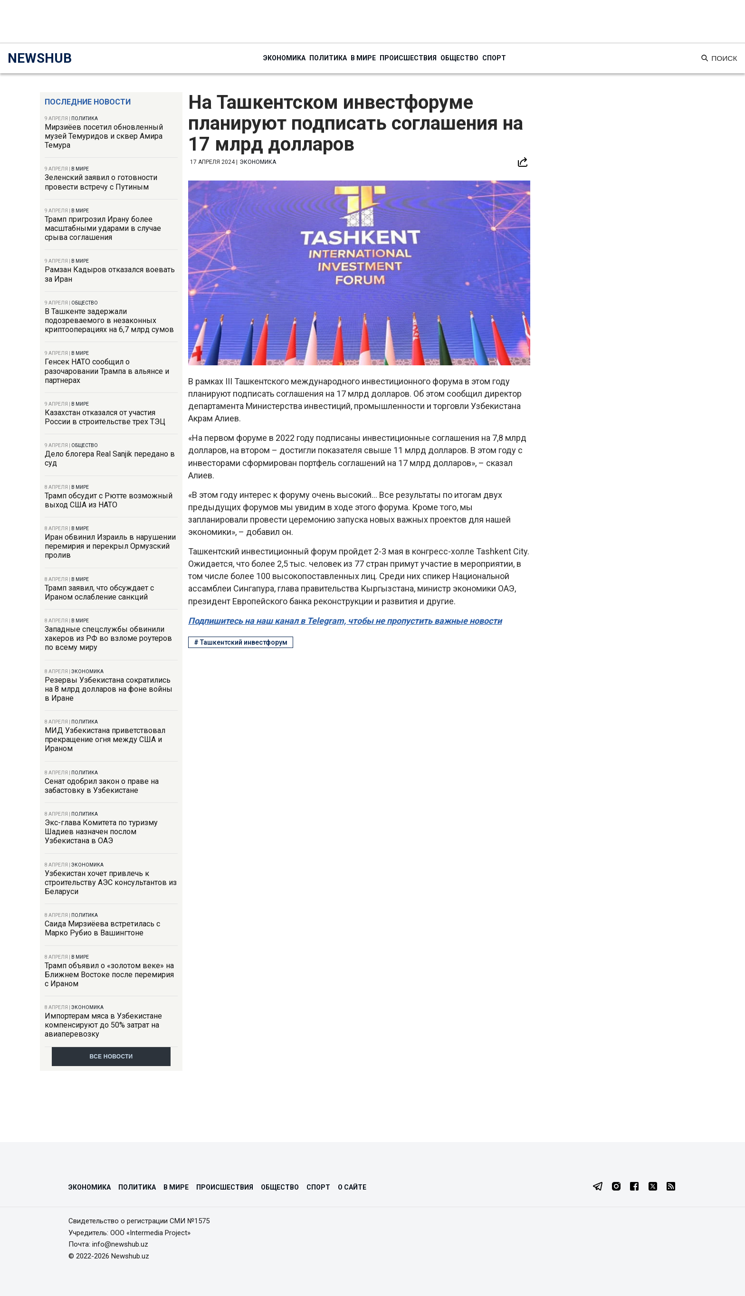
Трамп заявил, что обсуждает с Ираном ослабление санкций (99, 592)
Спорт (494, 58)
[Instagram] (616, 1187)
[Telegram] (597, 1187)
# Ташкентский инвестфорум (240, 642)
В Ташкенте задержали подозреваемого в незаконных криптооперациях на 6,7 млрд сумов (109, 320)
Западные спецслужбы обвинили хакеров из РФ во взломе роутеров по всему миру (108, 638)
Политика (328, 58)
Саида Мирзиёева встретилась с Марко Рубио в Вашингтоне (102, 928)
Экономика (284, 58)
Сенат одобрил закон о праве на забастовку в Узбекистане (102, 786)
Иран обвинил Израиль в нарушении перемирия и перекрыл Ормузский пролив (110, 546)
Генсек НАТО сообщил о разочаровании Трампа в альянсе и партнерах (107, 370)
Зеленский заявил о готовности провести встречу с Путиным (101, 182)
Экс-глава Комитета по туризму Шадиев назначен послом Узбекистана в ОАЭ (101, 831)
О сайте (352, 1187)
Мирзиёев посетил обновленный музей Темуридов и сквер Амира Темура (104, 136)
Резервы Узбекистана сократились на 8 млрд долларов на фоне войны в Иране (108, 689)
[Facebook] (634, 1187)
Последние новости (88, 101)
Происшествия (408, 58)
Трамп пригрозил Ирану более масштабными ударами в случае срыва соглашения (103, 228)
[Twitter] (653, 1187)
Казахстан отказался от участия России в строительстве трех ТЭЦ (105, 417)
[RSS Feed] (671, 1187)
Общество (459, 58)
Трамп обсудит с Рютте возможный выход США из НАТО (108, 500)
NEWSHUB (40, 58)
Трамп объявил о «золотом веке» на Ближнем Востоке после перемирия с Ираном (109, 974)
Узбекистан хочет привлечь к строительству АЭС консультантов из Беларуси (111, 882)
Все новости (111, 1056)
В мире (363, 58)
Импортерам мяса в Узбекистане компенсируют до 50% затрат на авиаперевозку (103, 1025)
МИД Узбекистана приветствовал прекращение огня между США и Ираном (105, 739)
